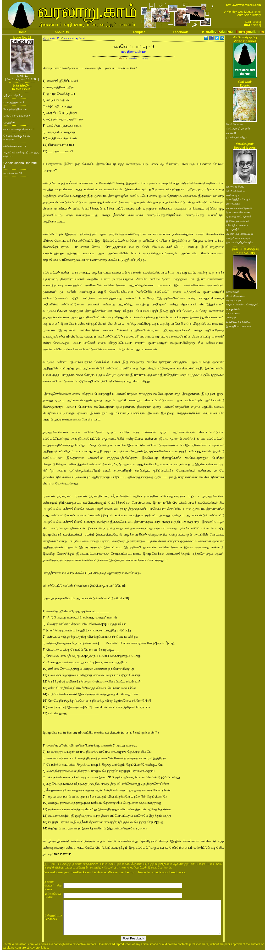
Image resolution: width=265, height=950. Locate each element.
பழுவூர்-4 (9, 122)
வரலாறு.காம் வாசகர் (238, 216)
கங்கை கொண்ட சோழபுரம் (242, 304)
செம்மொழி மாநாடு (238, 128)
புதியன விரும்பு (12, 95)
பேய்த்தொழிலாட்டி (15, 108)
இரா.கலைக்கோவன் (238, 212)
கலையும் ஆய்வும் (74, 38)
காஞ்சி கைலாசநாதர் (238, 238)
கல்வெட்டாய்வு (138, 58)
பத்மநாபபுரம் (234, 300)
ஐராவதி (231, 132)
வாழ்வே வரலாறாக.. (238, 321)
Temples (139, 32)
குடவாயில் (232, 229)
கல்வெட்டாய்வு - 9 (14, 145)
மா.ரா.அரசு (233, 203)
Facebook (180, 32)
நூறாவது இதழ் (235, 186)
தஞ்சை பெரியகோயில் (239, 242)
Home (22, 32)
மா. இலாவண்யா (133, 51)
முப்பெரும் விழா (236, 137)
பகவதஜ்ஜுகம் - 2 (13, 102)
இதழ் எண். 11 (51, 38)
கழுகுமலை (233, 308)
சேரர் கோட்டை (235, 124)
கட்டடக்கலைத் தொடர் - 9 (18, 129)
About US (62, 32)
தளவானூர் (232, 291)
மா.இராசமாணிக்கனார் (240, 233)
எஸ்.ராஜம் (232, 194)
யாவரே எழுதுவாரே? (16, 115)
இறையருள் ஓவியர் (237, 220)
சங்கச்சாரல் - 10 (12, 173)
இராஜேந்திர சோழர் (238, 199)
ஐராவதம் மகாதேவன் (239, 207)
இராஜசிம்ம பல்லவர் (238, 326)
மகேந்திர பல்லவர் (237, 225)
